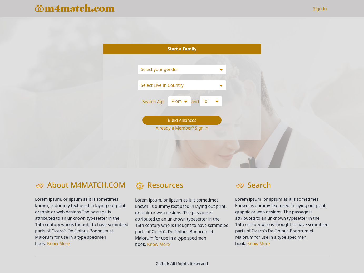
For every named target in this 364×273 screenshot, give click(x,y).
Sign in (201, 128)
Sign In (320, 9)
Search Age (153, 101)
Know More (58, 243)
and (195, 101)
